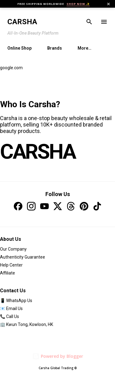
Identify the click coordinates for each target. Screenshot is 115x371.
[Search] (89, 21)
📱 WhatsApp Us (16, 300)
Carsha (22, 21)
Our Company (13, 249)
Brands (54, 48)
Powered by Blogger (57, 356)
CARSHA (37, 151)
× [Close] (108, 4)
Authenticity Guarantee (22, 257)
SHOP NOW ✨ (78, 4)
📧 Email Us (11, 308)
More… (84, 48)
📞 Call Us (9, 316)
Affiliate (7, 273)
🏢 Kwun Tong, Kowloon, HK (26, 324)
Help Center (11, 265)
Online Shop (19, 48)
